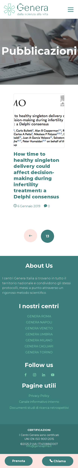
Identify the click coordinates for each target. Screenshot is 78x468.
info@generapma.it (39, 446)
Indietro (30, 235)
